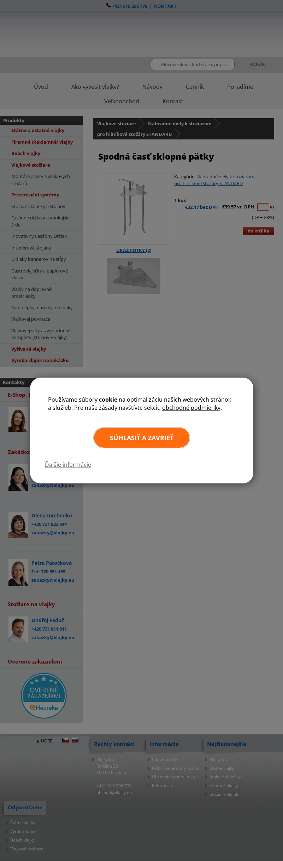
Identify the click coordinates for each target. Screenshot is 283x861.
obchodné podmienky (191, 408)
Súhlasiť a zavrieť (141, 438)
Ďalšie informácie (68, 465)
